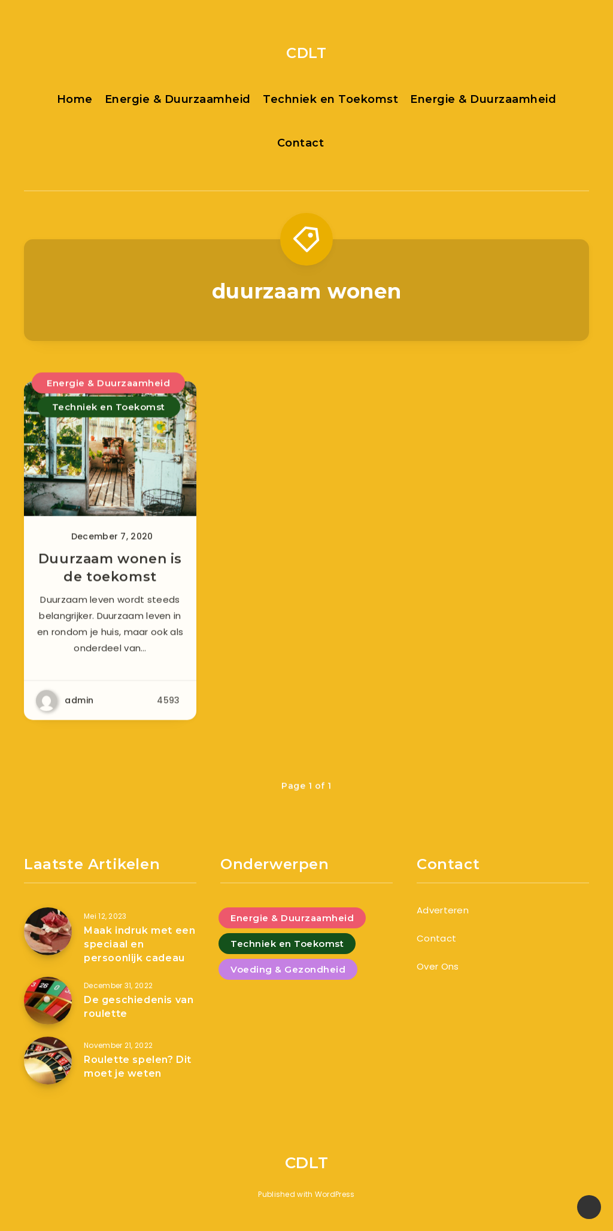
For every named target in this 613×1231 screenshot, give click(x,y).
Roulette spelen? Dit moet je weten (138, 1066)
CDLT (306, 53)
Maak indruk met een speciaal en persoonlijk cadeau (139, 944)
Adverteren (443, 910)
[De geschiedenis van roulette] (48, 1001)
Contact (300, 143)
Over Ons (438, 966)
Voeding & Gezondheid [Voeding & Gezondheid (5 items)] (287, 969)
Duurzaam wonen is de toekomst (110, 573)
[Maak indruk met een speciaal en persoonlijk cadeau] (48, 931)
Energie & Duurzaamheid (178, 99)
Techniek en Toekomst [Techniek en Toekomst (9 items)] (287, 943)
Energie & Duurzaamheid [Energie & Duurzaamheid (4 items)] (292, 918)
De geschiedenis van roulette (138, 1006)
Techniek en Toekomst (330, 99)
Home (75, 99)
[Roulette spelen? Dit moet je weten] (48, 1060)
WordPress (335, 1194)
